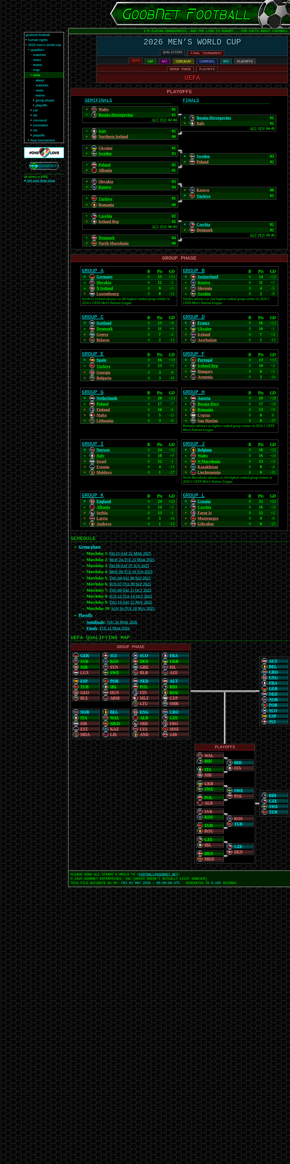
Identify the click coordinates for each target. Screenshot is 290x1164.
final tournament (43, 140)
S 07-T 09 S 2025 (130, 602)
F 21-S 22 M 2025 (130, 571)
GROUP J (194, 458)
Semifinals (95, 640)
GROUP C (93, 328)
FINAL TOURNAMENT (206, 55)
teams (37, 65)
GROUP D (194, 328)
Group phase (90, 565)
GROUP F (194, 366)
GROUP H (194, 405)
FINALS (191, 108)
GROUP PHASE (180, 73)
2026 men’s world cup (44, 45)
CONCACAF (183, 64)
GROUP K (93, 511)
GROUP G (93, 405)
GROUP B (194, 280)
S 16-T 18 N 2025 (133, 626)
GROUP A (93, 280)
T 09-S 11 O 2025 (130, 608)
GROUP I (93, 458)
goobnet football (38, 35)
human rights (38, 40)
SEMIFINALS (98, 108)
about (40, 80)
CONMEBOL (207, 64)
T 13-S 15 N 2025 (130, 620)
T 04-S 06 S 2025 (129, 596)
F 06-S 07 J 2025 (129, 584)
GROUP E (93, 366)
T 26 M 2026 (122, 640)
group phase (45, 100)
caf (35, 110)
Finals (92, 646)
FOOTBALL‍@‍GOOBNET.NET (158, 895)
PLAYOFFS (245, 64)
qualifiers (37, 50)
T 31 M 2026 (114, 646)
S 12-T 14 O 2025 (130, 614)
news (37, 60)
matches (39, 55)
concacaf (40, 120)
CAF (150, 64)
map (36, 70)
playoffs (41, 105)
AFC (164, 64)
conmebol (40, 125)
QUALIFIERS (172, 54)
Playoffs (85, 633)
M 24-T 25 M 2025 (131, 578)
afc (35, 115)
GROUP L (194, 511)
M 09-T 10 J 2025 (131, 590)
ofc (35, 130)
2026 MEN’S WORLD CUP (192, 43)
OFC (226, 64)
